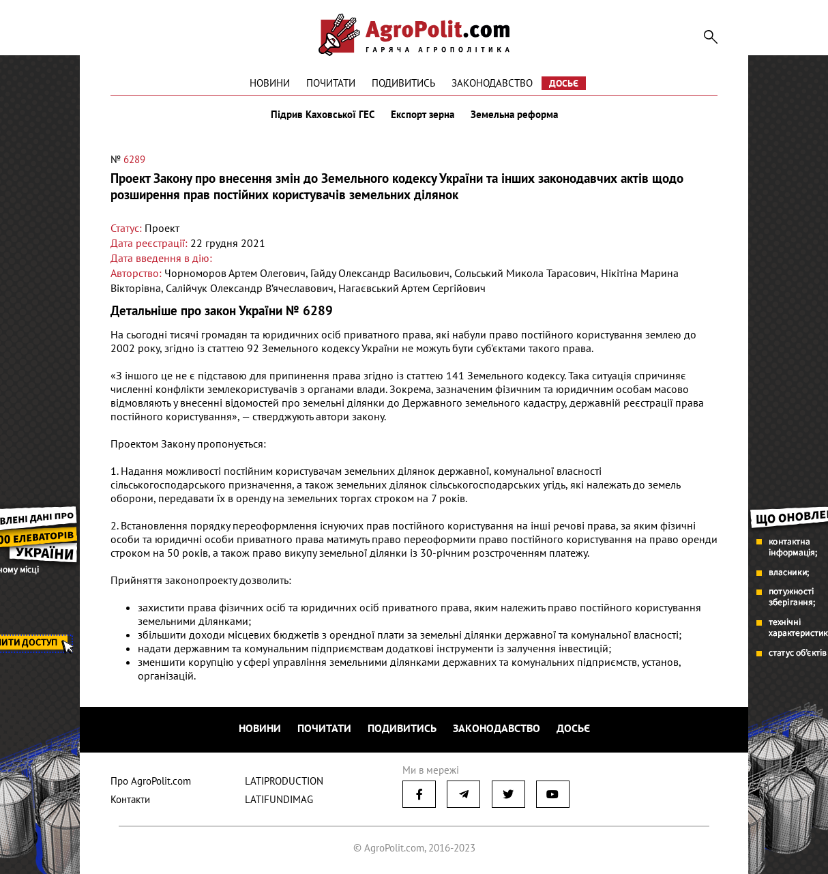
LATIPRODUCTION (284, 780)
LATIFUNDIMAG (279, 799)
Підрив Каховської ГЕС (322, 114)
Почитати (330, 82)
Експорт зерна (422, 114)
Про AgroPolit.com (150, 780)
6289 (134, 159)
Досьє (563, 83)
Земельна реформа (514, 114)
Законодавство (492, 82)
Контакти (130, 799)
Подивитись (403, 82)
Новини (270, 82)
